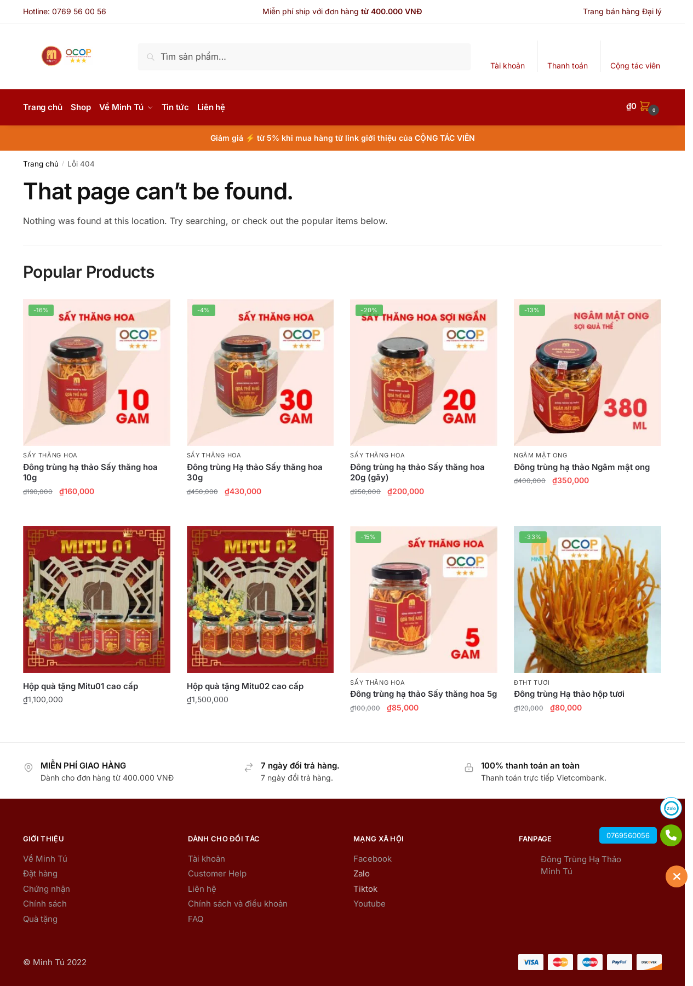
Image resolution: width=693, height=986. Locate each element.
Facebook (372, 856)
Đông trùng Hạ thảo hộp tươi (569, 691)
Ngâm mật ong (540, 452)
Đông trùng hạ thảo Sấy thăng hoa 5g (423, 691)
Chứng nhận (46, 886)
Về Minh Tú (45, 856)
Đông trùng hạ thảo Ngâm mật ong (582, 464)
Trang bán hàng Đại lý (622, 11)
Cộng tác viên (635, 65)
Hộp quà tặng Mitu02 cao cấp (245, 683)
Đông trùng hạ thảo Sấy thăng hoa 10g (90, 469)
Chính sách (45, 901)
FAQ (195, 916)
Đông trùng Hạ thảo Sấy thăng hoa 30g (255, 469)
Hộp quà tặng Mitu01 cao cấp (80, 683)
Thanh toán (567, 65)
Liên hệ (202, 886)
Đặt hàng (40, 870)
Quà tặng (40, 916)
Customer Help (217, 870)
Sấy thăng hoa (50, 452)
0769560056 (628, 835)
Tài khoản (507, 65)
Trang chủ (41, 161)
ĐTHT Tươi (531, 680)
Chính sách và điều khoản (238, 901)
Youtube (369, 901)
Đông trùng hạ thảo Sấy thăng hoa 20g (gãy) (417, 469)
